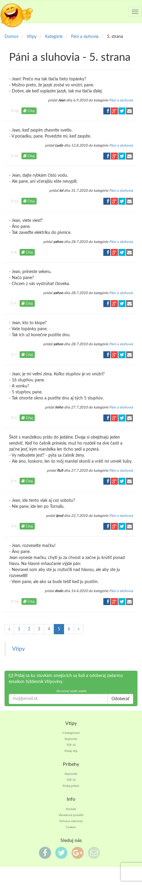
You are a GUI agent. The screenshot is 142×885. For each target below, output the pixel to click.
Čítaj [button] (29, 111)
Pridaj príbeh (71, 786)
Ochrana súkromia (71, 821)
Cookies (71, 827)
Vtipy (18, 648)
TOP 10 (71, 745)
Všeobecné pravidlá (71, 815)
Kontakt (71, 809)
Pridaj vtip (70, 751)
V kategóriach (71, 733)
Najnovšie (71, 739)
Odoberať (120, 699)
